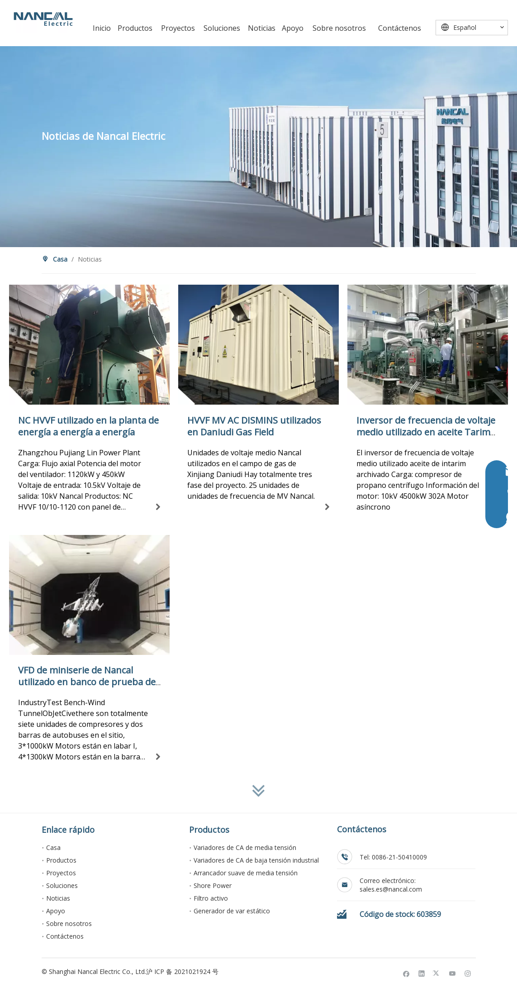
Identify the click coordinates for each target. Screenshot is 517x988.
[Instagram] (468, 973)
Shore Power (213, 885)
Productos (61, 860)
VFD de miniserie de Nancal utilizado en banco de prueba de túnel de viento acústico (87, 682)
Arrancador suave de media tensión (246, 873)
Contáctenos (65, 936)
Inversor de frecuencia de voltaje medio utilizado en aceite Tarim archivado (425, 432)
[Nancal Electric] (43, 19)
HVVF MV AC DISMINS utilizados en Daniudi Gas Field (254, 426)
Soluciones (62, 885)
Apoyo (55, 911)
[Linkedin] (421, 973)
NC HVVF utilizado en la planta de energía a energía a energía (88, 426)
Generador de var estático (232, 911)
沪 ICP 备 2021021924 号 (182, 971)
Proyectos (61, 873)
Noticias (58, 898)
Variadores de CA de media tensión (245, 847)
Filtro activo (211, 898)
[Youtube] (452, 973)
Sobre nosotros (69, 923)
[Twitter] (437, 973)
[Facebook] (406, 973)
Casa (53, 847)
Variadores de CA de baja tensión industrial (256, 860)
